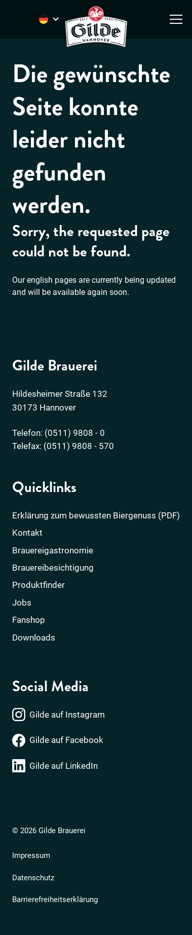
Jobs (21, 602)
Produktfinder (38, 585)
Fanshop (28, 620)
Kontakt (27, 533)
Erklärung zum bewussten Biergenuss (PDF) (96, 515)
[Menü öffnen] (176, 19)
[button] (18, 917)
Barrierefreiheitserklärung (55, 899)
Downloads (33, 637)
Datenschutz (33, 877)
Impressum (31, 855)
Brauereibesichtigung (53, 568)
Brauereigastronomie (52, 550)
